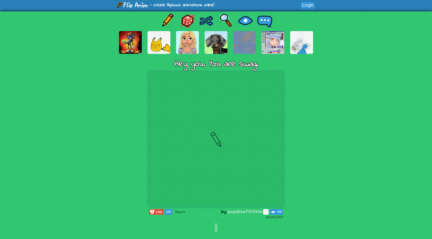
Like (155, 212)
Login (307, 5)
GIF (168, 212)
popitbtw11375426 (248, 211)
